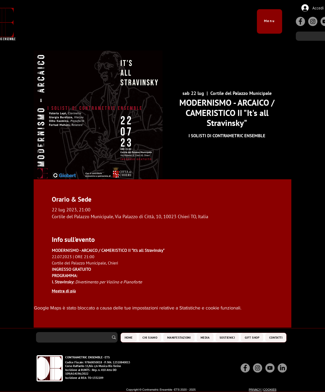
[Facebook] (300, 21)
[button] (269, 18)
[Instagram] (312, 21)
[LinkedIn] (282, 368)
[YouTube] (270, 368)
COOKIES (269, 389)
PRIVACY (255, 389)
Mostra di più (64, 290)
